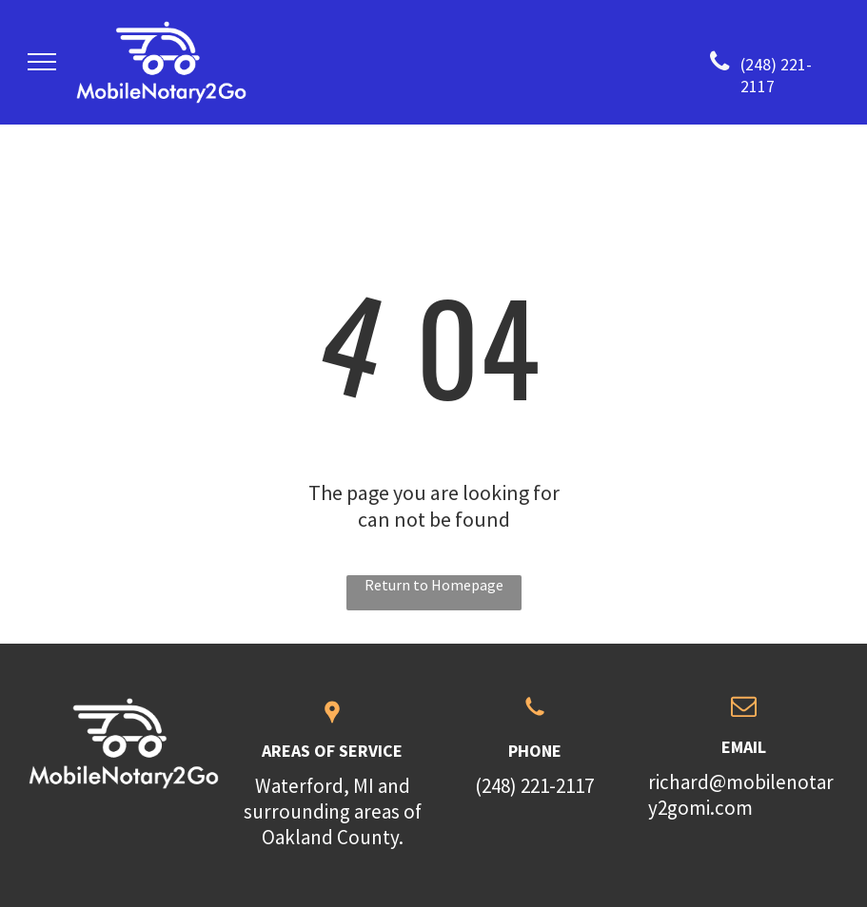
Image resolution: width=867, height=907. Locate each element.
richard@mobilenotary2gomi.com (741, 794)
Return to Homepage (434, 584)
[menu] (42, 62)
